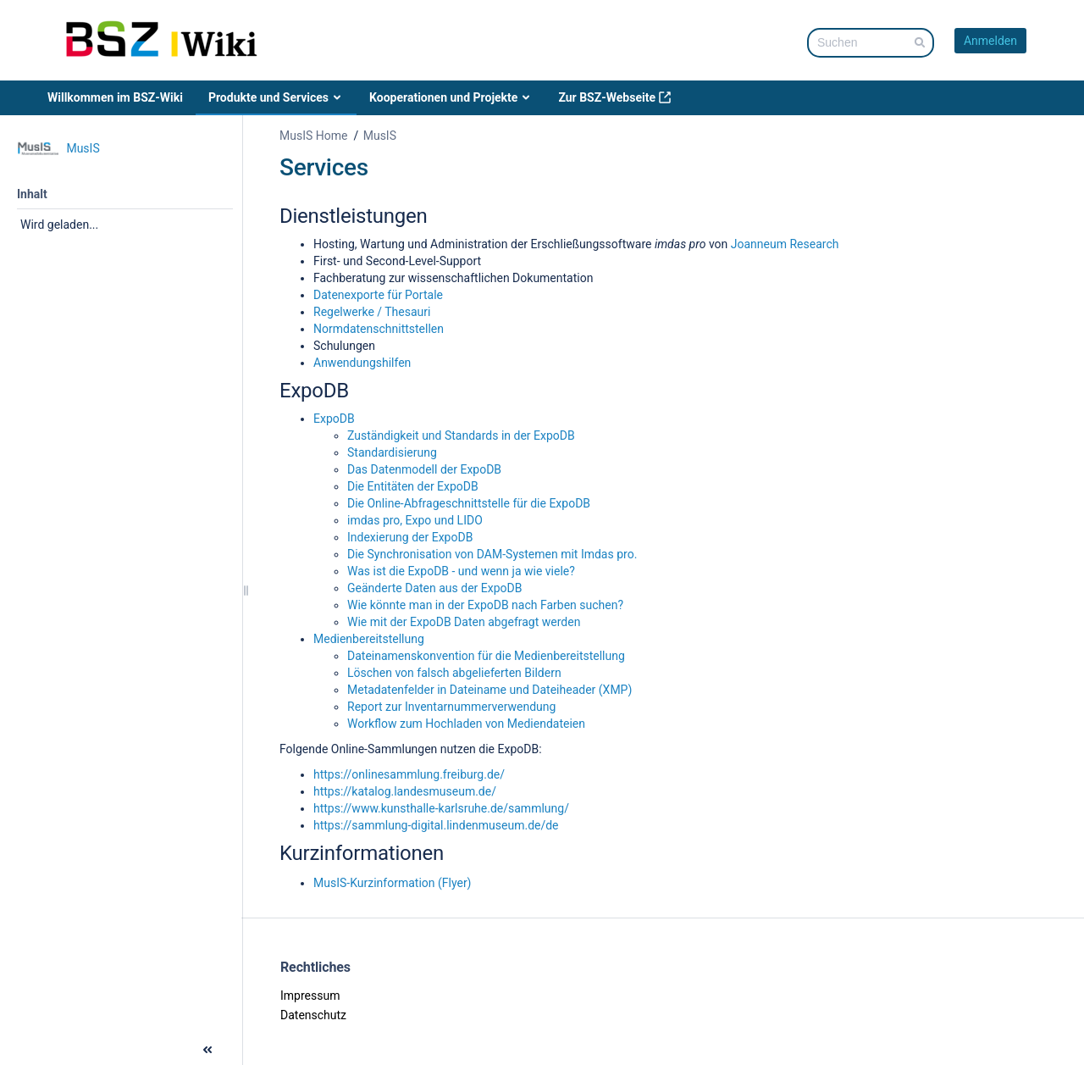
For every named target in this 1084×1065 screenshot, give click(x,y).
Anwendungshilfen (362, 362)
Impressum (310, 995)
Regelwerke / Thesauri (371, 312)
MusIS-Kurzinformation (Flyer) (392, 883)
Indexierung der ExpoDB (410, 537)
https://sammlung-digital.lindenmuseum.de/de (436, 825)
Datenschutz (313, 1015)
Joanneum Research (785, 244)
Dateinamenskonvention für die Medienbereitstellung (486, 656)
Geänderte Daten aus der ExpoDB (434, 588)
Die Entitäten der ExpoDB (412, 486)
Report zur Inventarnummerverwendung (451, 706)
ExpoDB (334, 418)
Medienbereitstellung (368, 639)
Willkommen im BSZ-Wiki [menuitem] (115, 97)
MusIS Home (313, 135)
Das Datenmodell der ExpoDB (424, 469)
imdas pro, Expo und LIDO (415, 520)
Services (323, 167)
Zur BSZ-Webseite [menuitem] (615, 97)
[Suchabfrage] (870, 43)
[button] (15, 1048)
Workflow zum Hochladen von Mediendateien (466, 723)
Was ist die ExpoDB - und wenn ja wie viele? (461, 571)
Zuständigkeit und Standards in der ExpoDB (461, 435)
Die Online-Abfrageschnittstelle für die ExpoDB (468, 503)
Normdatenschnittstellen (378, 329)
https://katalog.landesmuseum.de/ (404, 791)
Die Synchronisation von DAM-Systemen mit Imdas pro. (492, 554)
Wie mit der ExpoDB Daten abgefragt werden (463, 622)
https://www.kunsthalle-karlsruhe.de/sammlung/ (441, 808)
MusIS (379, 135)
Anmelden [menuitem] (990, 40)
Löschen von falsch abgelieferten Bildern (454, 672)
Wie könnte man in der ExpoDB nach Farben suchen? (485, 605)
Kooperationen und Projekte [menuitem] (451, 97)
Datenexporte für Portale (378, 295)
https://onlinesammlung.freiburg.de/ (409, 774)
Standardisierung (392, 452)
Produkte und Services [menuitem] (276, 97)
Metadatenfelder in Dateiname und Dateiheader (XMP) (489, 689)
